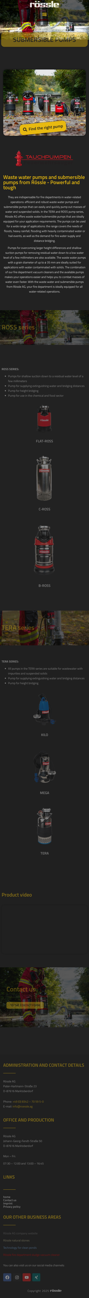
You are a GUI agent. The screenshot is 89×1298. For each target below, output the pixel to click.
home (6, 1197)
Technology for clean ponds (20, 1247)
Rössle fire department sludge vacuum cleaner (31, 1255)
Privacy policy (11, 1206)
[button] (44, 8)
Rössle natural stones (16, 1240)
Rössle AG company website (20, 1233)
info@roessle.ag (23, 1106)
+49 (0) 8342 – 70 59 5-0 (28, 1101)
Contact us (9, 1200)
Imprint (7, 1203)
